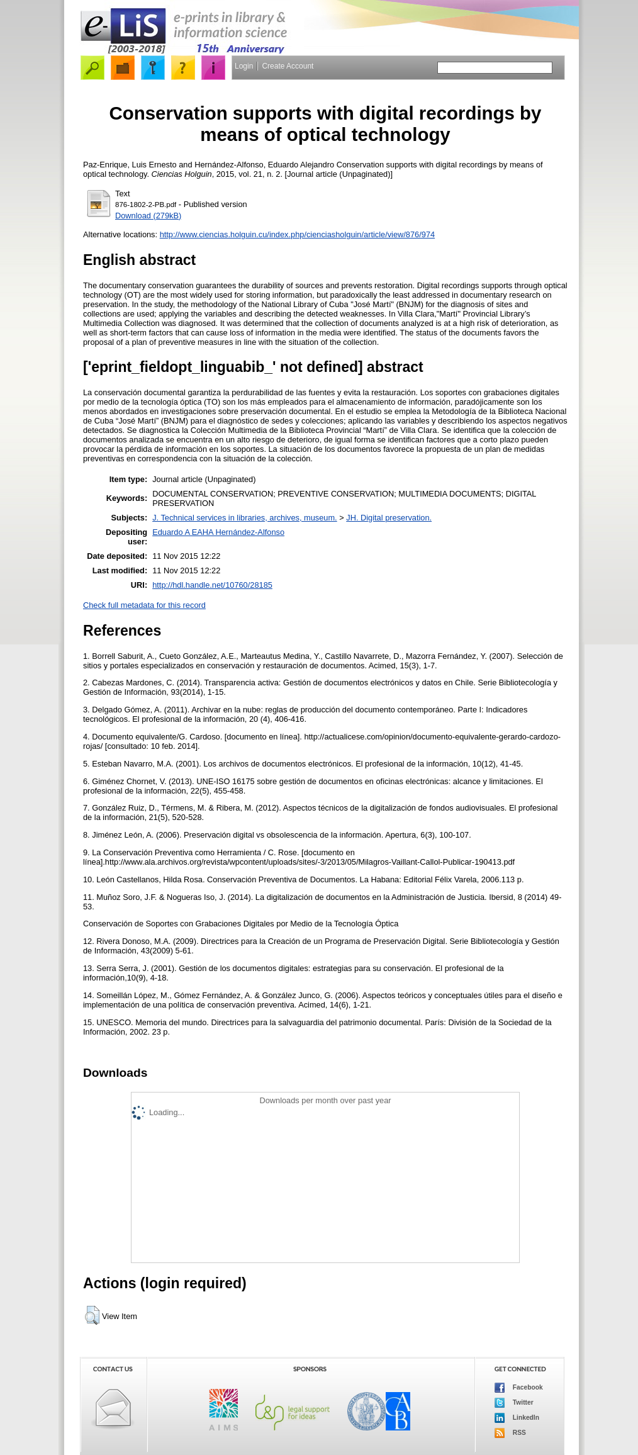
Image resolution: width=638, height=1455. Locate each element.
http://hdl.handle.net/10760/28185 (212, 585)
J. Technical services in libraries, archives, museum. (244, 517)
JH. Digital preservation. (389, 517)
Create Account (287, 66)
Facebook (519, 1388)
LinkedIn (517, 1418)
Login (244, 66)
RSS (510, 1433)
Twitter (514, 1403)
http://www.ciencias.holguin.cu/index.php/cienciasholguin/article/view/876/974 (297, 234)
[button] (92, 1315)
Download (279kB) (148, 215)
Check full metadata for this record (144, 605)
